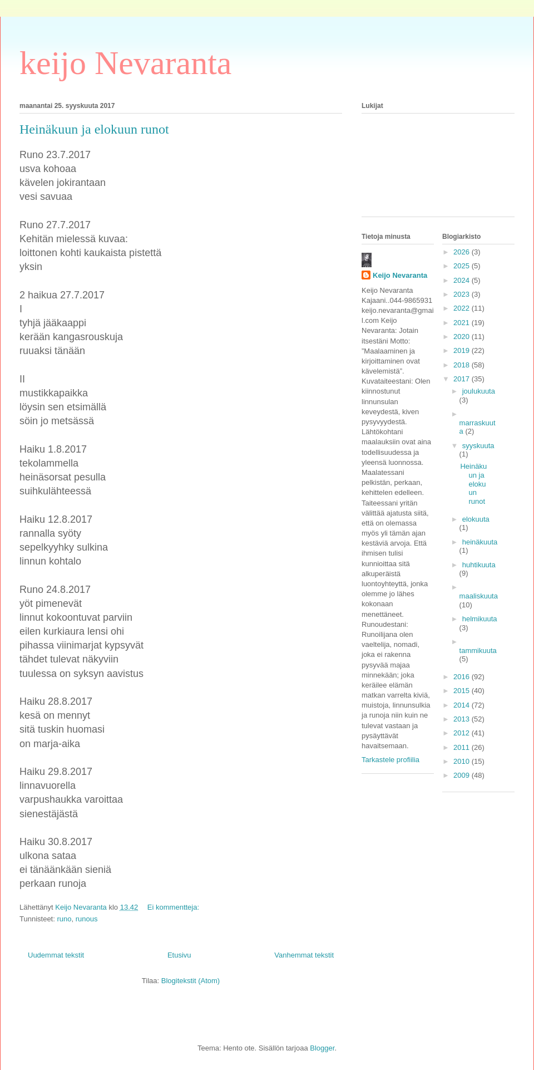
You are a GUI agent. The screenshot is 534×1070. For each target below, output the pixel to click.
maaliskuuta (478, 596)
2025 (462, 266)
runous (87, 919)
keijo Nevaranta (125, 63)
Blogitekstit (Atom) (190, 980)
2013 (462, 719)
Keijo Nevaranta (400, 275)
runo (64, 919)
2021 (462, 322)
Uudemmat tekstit (56, 955)
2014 (462, 705)
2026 (462, 252)
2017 (462, 379)
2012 (462, 733)
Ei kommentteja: (174, 907)
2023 (462, 294)
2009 (462, 775)
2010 (462, 761)
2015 (462, 690)
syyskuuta (478, 445)
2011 (462, 747)
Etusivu (179, 955)
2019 (462, 350)
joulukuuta (478, 391)
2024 (462, 280)
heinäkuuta (480, 542)
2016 (462, 677)
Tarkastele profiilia (390, 759)
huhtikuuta (479, 565)
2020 (462, 336)
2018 (462, 365)
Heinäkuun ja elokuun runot (94, 129)
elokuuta (476, 519)
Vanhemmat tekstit (304, 955)
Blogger (322, 1048)
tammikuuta (478, 650)
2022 (462, 308)
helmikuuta (479, 619)
